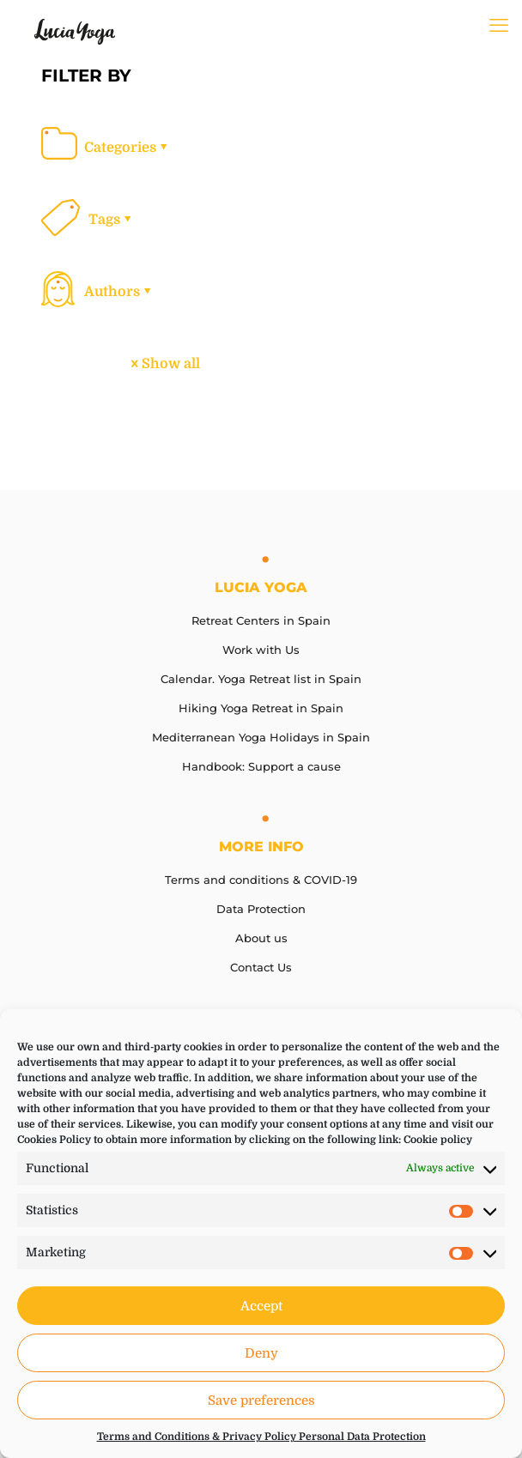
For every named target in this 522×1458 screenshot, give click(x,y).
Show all (164, 364)
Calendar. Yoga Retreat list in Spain (261, 679)
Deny (261, 1353)
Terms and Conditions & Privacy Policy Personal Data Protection (261, 1437)
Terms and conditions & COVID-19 (261, 879)
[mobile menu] (498, 25)
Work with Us (261, 649)
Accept (261, 1306)
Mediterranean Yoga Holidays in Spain (261, 737)
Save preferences (261, 1400)
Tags (111, 219)
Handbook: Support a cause (261, 766)
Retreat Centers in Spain (261, 620)
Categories (127, 147)
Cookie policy (438, 1140)
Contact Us (261, 967)
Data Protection (261, 909)
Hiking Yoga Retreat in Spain (261, 708)
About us (261, 938)
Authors (119, 291)
